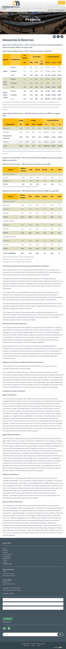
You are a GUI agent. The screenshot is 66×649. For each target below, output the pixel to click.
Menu (61, 2)
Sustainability (7, 556)
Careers (5, 560)
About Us (5, 550)
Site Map (26, 645)
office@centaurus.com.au (13, 590)
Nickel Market (7, 558)
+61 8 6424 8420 (15, 588)
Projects (5, 552)
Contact (5, 562)
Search (39, 645)
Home (4, 548)
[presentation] (13, 613)
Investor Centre (7, 554)
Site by (57, 647)
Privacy (33, 645)
